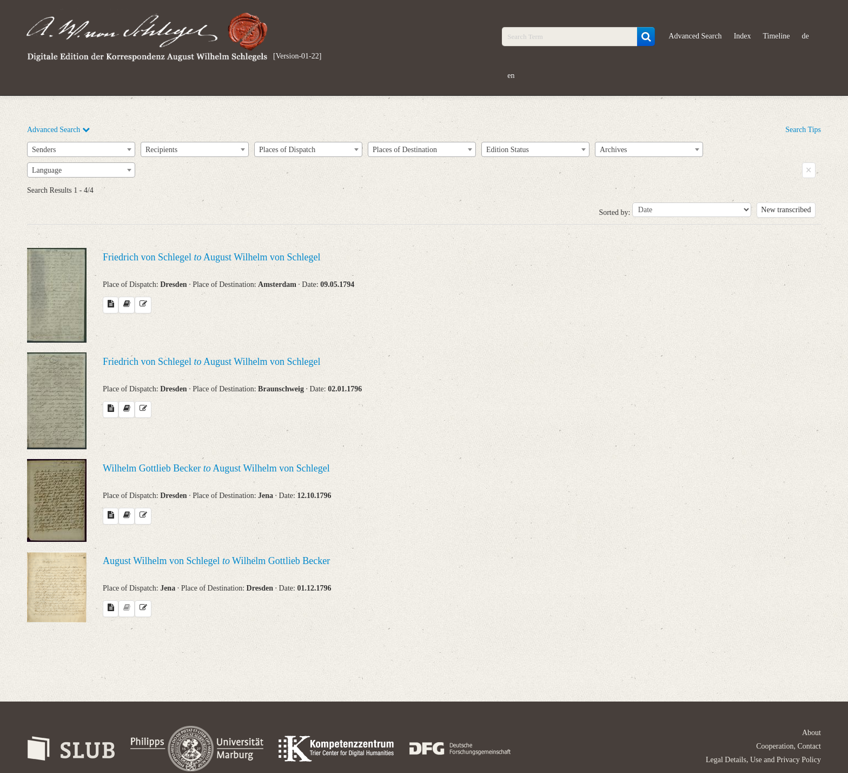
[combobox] (81, 149)
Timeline (776, 36)
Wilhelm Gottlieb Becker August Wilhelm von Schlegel (216, 468)
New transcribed (786, 210)
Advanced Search (694, 36)
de (805, 36)
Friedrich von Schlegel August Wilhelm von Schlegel (211, 257)
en (510, 75)
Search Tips (803, 130)
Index (742, 36)
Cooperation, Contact (788, 746)
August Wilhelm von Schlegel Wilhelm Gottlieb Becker (216, 560)
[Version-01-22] (297, 56)
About (811, 733)
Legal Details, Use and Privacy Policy (763, 760)
